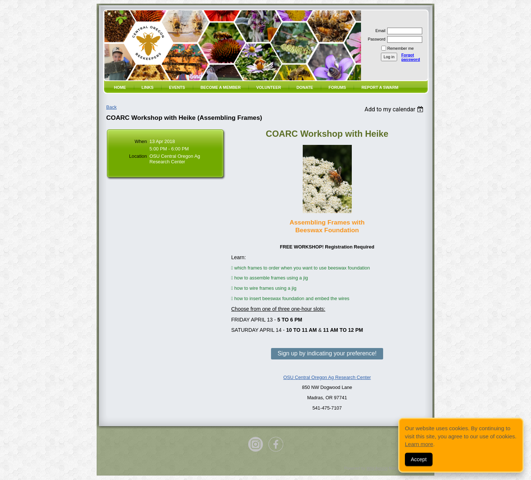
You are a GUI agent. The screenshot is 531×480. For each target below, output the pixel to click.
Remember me (400, 48)
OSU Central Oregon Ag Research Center (327, 377)
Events (177, 87)
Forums (337, 87)
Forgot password (410, 57)
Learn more (419, 444)
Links (148, 87)
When (141, 141)
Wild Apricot (377, 468)
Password (375, 39)
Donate (304, 87)
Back (111, 107)
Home (120, 87)
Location (138, 156)
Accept (419, 459)
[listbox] (394, 109)
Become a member (221, 87)
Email (379, 30)
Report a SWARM (379, 87)
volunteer (268, 87)
